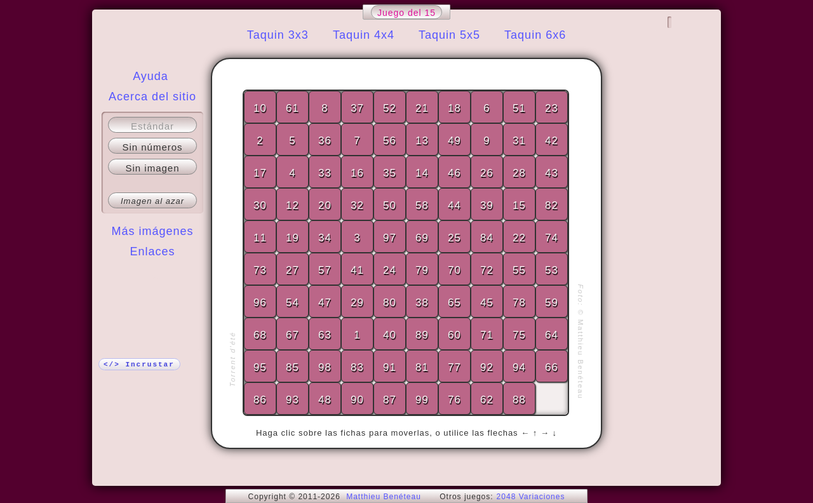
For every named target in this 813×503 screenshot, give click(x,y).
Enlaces (152, 251)
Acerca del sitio (152, 96)
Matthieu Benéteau (383, 496)
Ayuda (150, 76)
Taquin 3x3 (278, 35)
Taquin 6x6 (535, 35)
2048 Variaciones (531, 496)
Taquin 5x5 (449, 35)
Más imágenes (152, 231)
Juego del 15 (406, 13)
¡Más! (152, 277)
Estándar (152, 126)
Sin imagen (152, 168)
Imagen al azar (152, 201)
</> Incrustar (139, 364)
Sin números (152, 147)
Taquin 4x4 (363, 35)
